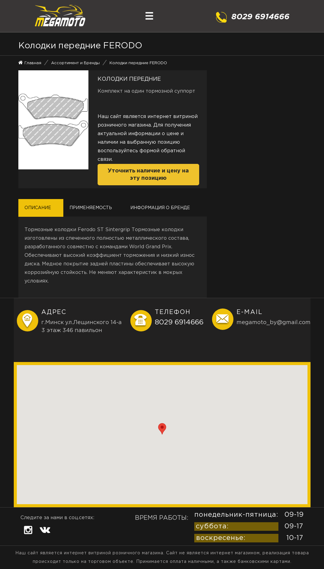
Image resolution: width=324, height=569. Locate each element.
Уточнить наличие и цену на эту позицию (148, 174)
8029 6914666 (179, 322)
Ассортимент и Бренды (75, 63)
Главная (32, 63)
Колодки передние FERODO (138, 63)
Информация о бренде (160, 208)
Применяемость (90, 208)
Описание (37, 208)
